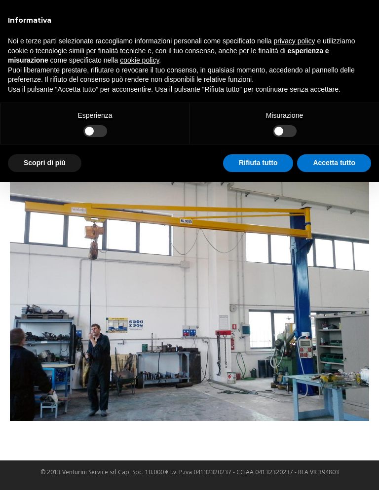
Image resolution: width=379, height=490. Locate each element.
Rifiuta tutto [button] (258, 163)
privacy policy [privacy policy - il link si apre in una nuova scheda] (294, 41)
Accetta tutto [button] (334, 163)
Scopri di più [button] (45, 163)
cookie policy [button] (139, 60)
